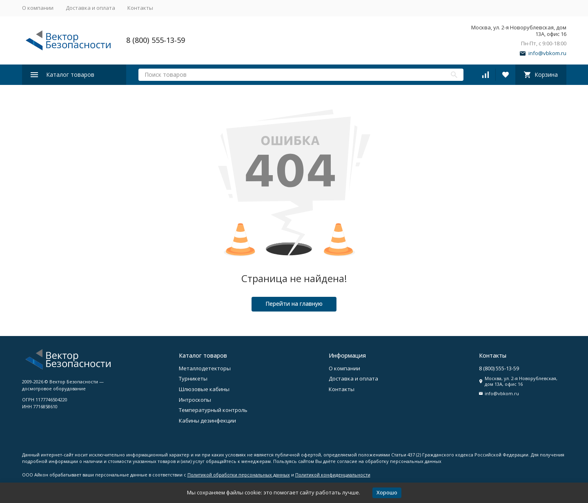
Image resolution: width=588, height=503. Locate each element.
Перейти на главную (294, 303)
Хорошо (386, 492)
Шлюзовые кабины (204, 389)
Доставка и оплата (90, 7)
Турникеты (193, 378)
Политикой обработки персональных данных (238, 475)
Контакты (140, 7)
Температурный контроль (213, 410)
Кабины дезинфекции (207, 420)
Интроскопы (195, 399)
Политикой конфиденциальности (332, 475)
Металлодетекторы (205, 368)
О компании (37, 7)
